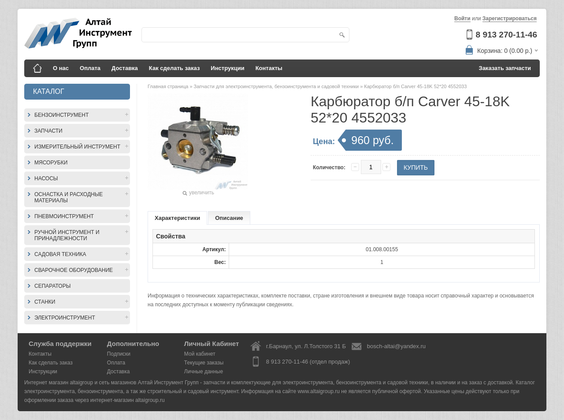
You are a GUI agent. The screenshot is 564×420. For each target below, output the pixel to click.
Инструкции (227, 68)
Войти (462, 18)
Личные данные (203, 371)
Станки (44, 302)
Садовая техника (60, 254)
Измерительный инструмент (77, 147)
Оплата (90, 68)
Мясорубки (50, 163)
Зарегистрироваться (509, 18)
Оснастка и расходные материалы (68, 197)
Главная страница (168, 86)
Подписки (118, 354)
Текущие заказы (204, 363)
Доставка (124, 68)
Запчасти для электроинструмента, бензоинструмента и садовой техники (277, 86)
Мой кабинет (199, 354)
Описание (229, 218)
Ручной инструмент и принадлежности (67, 235)
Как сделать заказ (174, 68)
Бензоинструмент (61, 115)
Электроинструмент (64, 318)
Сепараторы (52, 286)
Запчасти (48, 131)
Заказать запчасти (505, 68)
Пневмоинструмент (64, 216)
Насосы (46, 178)
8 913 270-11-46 (506, 34)
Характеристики (177, 218)
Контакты (269, 68)
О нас (61, 68)
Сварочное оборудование (73, 270)
